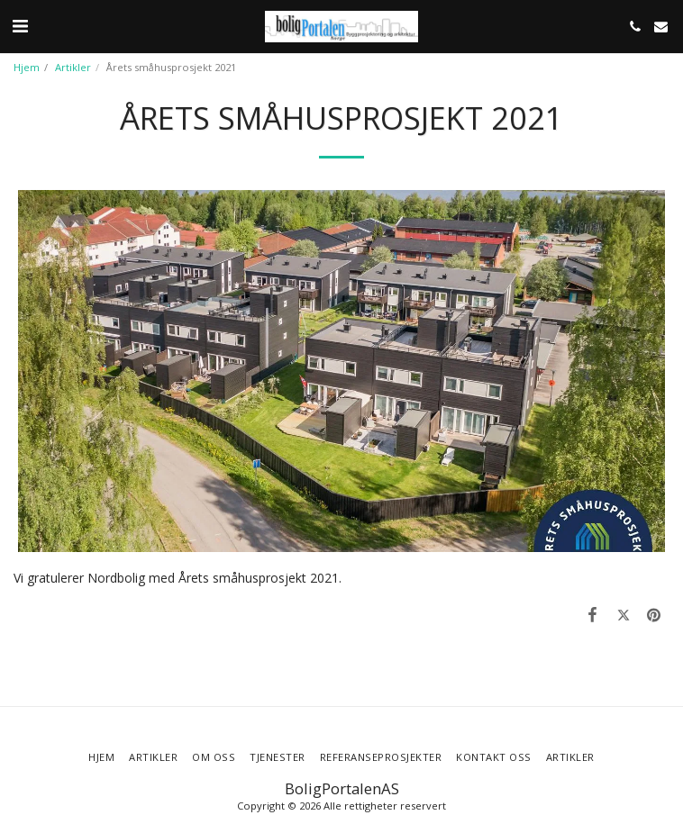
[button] (20, 25)
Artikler (73, 67)
